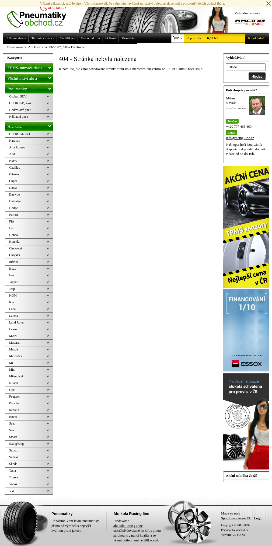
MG (11, 363)
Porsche (14, 403)
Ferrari (13, 215)
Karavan (14, 140)
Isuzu (12, 268)
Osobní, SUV (18, 96)
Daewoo (14, 194)
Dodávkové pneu (20, 110)
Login (258, 518)
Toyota (13, 477)
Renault (14, 410)
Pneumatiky (30, 87)
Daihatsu (15, 201)
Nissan (13, 383)
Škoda (13, 464)
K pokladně (254, 38)
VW (12, 491)
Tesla (12, 470)
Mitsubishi (16, 376)
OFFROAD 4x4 (19, 134)
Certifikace (67, 38)
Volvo (13, 484)
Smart (13, 437)
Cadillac (14, 167)
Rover (13, 417)
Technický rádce (43, 38)
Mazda (13, 349)
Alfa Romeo (17, 147)
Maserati (14, 343)
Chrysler (14, 255)
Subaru (13, 450)
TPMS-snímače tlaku (30, 66)
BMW (13, 161)
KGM (13, 295)
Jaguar (13, 282)
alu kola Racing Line (128, 526)
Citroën (14, 174)
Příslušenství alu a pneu (30, 78)
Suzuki (13, 457)
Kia (11, 302)
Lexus (13, 329)
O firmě (110, 38)
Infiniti (13, 262)
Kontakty (128, 38)
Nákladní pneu (18, 117)
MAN (13, 336)
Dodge (13, 208)
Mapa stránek (230, 513)
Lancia (13, 316)
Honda (13, 235)
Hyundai (14, 242)
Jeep (12, 289)
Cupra (13, 181)
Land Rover (17, 322)
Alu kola (30, 125)
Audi (12, 154)
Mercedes (15, 356)
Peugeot (14, 396)
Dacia (13, 188)
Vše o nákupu (90, 38)
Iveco (12, 275)
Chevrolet (15, 248)
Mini (12, 369)
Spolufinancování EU (236, 518)
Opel (12, 390)
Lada (12, 309)
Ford (12, 228)
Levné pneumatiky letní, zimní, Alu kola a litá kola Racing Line (40, 14)
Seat (12, 430)
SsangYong (16, 444)
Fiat (11, 221)
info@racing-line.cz (240, 138)
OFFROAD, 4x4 (20, 103)
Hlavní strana (15, 47)
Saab (12, 423)
